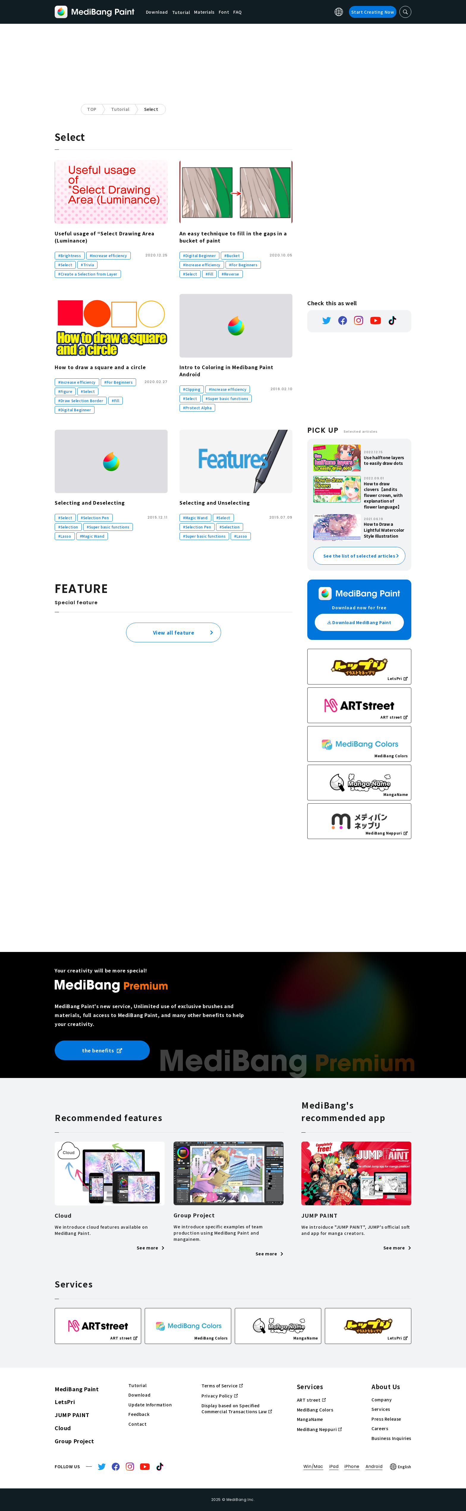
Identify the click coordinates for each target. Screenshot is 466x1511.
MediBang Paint (77, 1389)
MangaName (310, 1419)
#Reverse (230, 273)
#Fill (209, 273)
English (400, 1466)
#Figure (65, 391)
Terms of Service (222, 1386)
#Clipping (191, 389)
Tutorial (120, 109)
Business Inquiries (391, 1438)
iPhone (352, 1466)
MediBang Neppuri (319, 1429)
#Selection (68, 526)
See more (151, 1248)
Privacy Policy (219, 1396)
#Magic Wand (92, 536)
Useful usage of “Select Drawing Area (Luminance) (105, 237)
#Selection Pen (95, 517)
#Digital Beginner (199, 255)
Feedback (138, 1414)
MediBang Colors (315, 1410)
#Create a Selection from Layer (87, 273)
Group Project (74, 1441)
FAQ (238, 12)
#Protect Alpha (197, 407)
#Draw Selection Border (80, 400)
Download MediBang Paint (359, 622)
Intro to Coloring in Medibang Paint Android (226, 370)
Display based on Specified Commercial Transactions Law (236, 1409)
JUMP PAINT (72, 1415)
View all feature (173, 632)
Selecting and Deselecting (90, 502)
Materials (205, 12)
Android (374, 1466)
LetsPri (65, 1401)
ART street (311, 1400)
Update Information (150, 1405)
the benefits (102, 1050)
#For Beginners (243, 264)
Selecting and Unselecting (215, 502)
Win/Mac (313, 1466)
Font (224, 12)
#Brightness (69, 255)
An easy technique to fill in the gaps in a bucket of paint (233, 237)
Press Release (386, 1419)
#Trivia (87, 264)
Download (158, 12)
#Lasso (64, 536)
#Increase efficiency (108, 255)
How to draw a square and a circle (100, 367)
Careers (379, 1428)
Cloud (63, 1428)
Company (381, 1400)
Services (380, 1409)
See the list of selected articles (359, 556)
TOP (92, 109)
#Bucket (232, 255)
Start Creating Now (372, 12)
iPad (334, 1466)
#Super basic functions (227, 398)
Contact (137, 1424)
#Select (65, 264)
